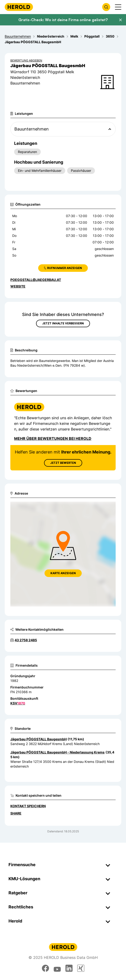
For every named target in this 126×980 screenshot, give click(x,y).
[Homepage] (19, 7)
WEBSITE (17, 286)
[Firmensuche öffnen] (106, 7)
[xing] (80, 968)
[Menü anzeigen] (118, 7)
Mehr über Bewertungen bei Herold (52, 438)
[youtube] (57, 968)
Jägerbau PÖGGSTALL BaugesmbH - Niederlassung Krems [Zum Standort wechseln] (57, 752)
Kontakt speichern (28, 806)
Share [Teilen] (15, 813)
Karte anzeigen (63, 573)
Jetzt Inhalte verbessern (63, 323)
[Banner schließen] (120, 20)
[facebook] (45, 968)
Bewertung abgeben (26, 60)
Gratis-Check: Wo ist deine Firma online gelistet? (63, 19)
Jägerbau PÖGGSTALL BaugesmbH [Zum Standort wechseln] (38, 739)
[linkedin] (69, 968)
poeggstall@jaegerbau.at (35, 280)
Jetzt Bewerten (63, 463)
